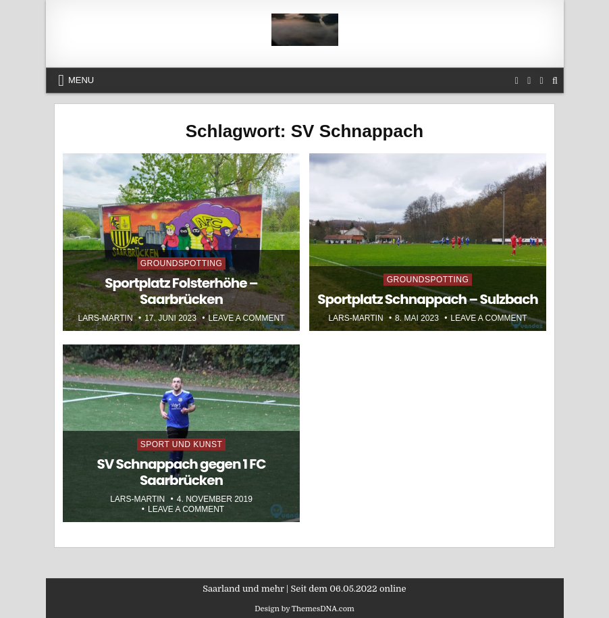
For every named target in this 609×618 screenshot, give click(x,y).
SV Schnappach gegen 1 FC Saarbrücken (181, 472)
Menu (81, 80)
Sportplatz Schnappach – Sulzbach (427, 299)
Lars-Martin (105, 318)
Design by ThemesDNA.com (304, 608)
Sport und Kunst (181, 444)
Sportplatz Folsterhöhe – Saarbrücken (181, 291)
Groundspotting (181, 263)
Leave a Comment (246, 318)
